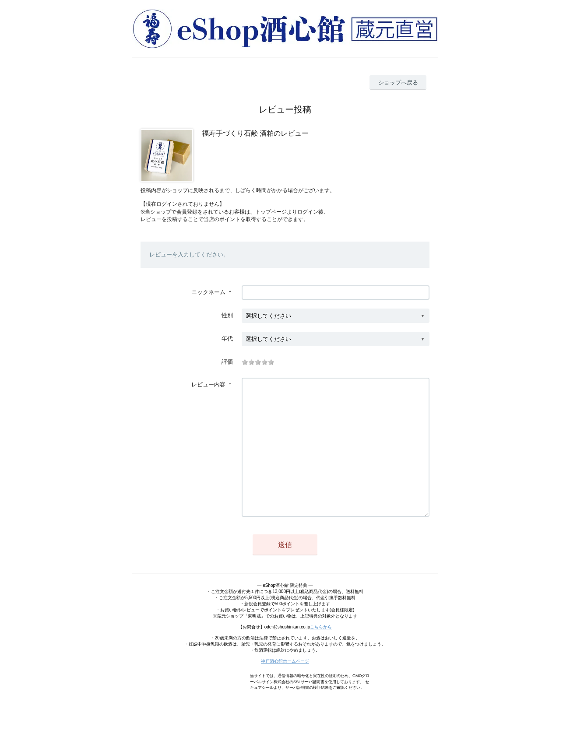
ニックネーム (208, 292)
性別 (227, 315)
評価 (227, 361)
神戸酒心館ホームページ (285, 687)
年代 (227, 338)
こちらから (321, 653)
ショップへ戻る (398, 82)
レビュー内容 (208, 384)
